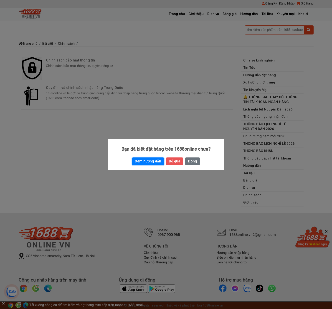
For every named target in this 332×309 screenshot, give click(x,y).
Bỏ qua (174, 161)
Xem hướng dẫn (148, 161)
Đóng (192, 161)
